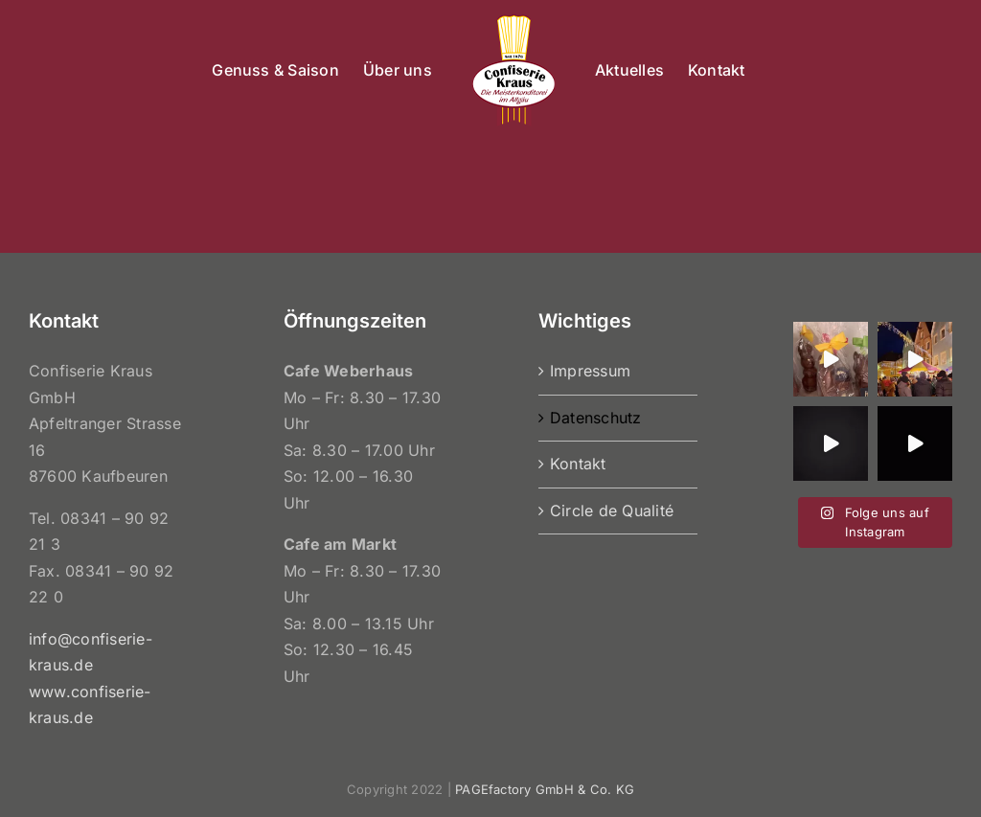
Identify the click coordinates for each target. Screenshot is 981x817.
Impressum (590, 370)
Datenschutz (596, 417)
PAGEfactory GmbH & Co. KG (544, 789)
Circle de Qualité (611, 510)
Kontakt (578, 463)
